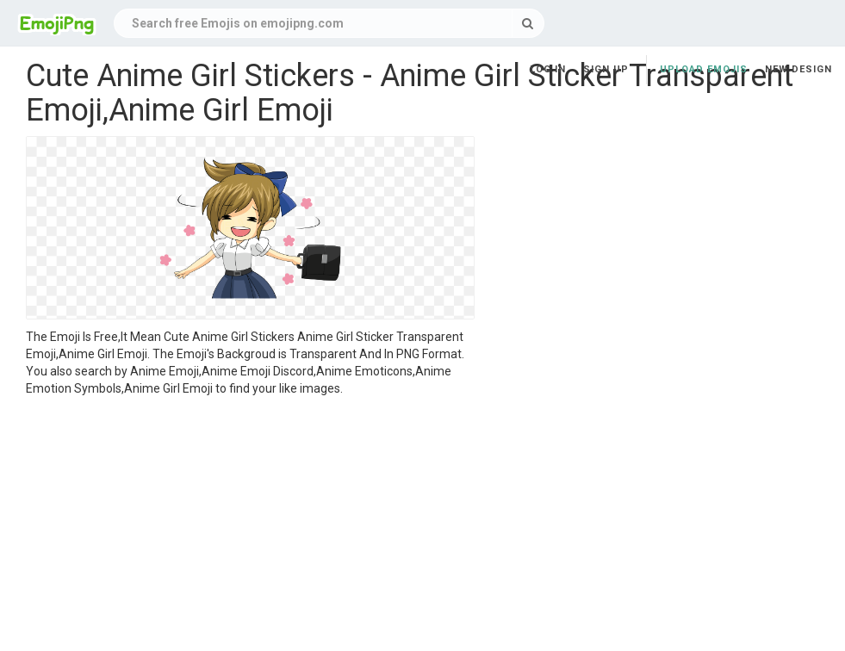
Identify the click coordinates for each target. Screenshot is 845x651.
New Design (798, 69)
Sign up (606, 69)
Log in (548, 69)
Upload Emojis (704, 69)
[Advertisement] (250, 526)
